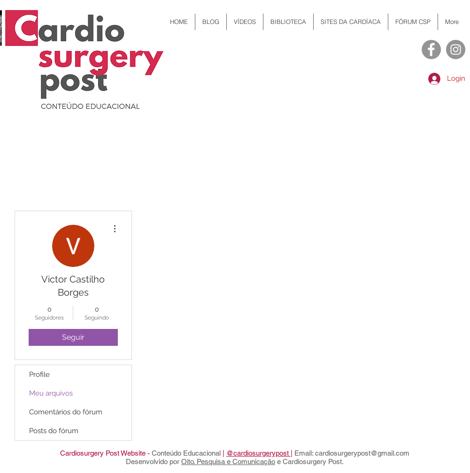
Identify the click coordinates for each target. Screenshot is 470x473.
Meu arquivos (51, 393)
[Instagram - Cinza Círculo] (455, 49)
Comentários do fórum (65, 412)
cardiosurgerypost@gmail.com (362, 453)
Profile (39, 374)
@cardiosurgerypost (258, 453)
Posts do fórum (53, 431)
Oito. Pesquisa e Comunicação (228, 461)
